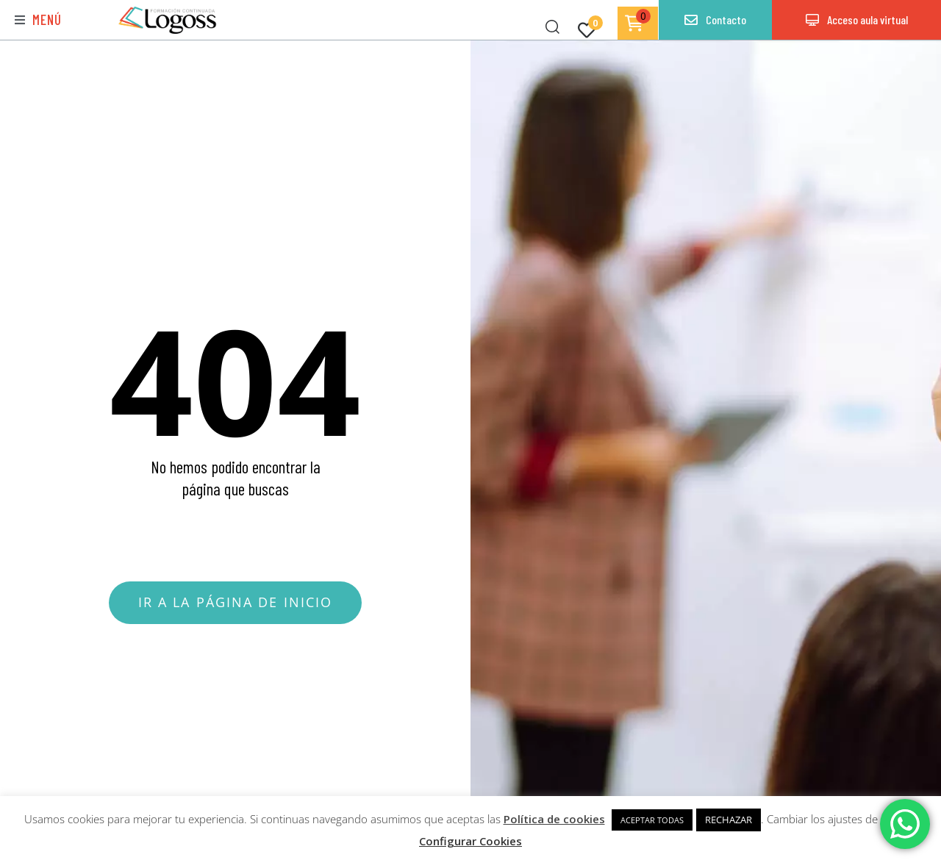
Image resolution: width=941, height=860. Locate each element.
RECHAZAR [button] (728, 819)
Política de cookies (554, 818)
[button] (38, 20)
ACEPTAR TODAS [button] (652, 819)
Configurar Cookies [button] (470, 841)
